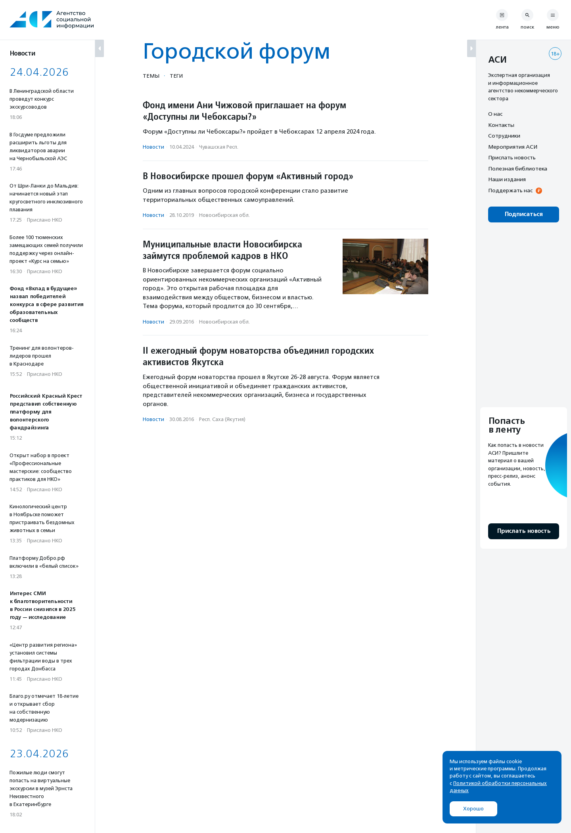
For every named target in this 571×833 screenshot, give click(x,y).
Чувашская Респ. (218, 147)
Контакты (501, 125)
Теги (176, 76)
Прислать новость (512, 157)
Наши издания (507, 179)
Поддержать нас (510, 190)
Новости (153, 147)
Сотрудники (504, 135)
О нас (495, 114)
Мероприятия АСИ (512, 147)
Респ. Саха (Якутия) (222, 419)
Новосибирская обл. (224, 215)
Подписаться (523, 214)
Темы (151, 76)
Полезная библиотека (517, 168)
